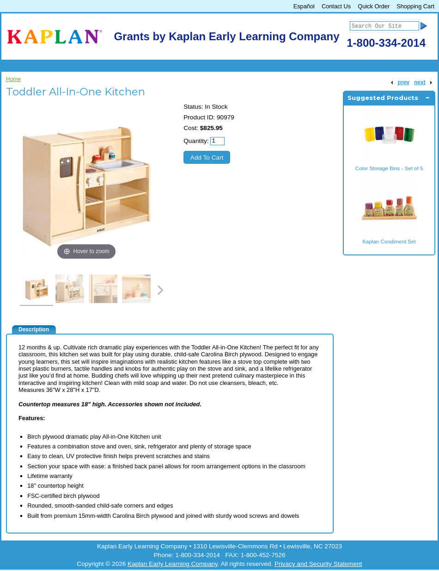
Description (33, 329)
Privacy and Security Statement (318, 563)
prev (403, 82)
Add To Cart (207, 157)
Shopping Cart (415, 6)
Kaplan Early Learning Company (173, 563)
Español (304, 6)
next (420, 82)
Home (13, 79)
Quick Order (374, 6)
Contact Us (336, 6)
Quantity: (195, 140)
